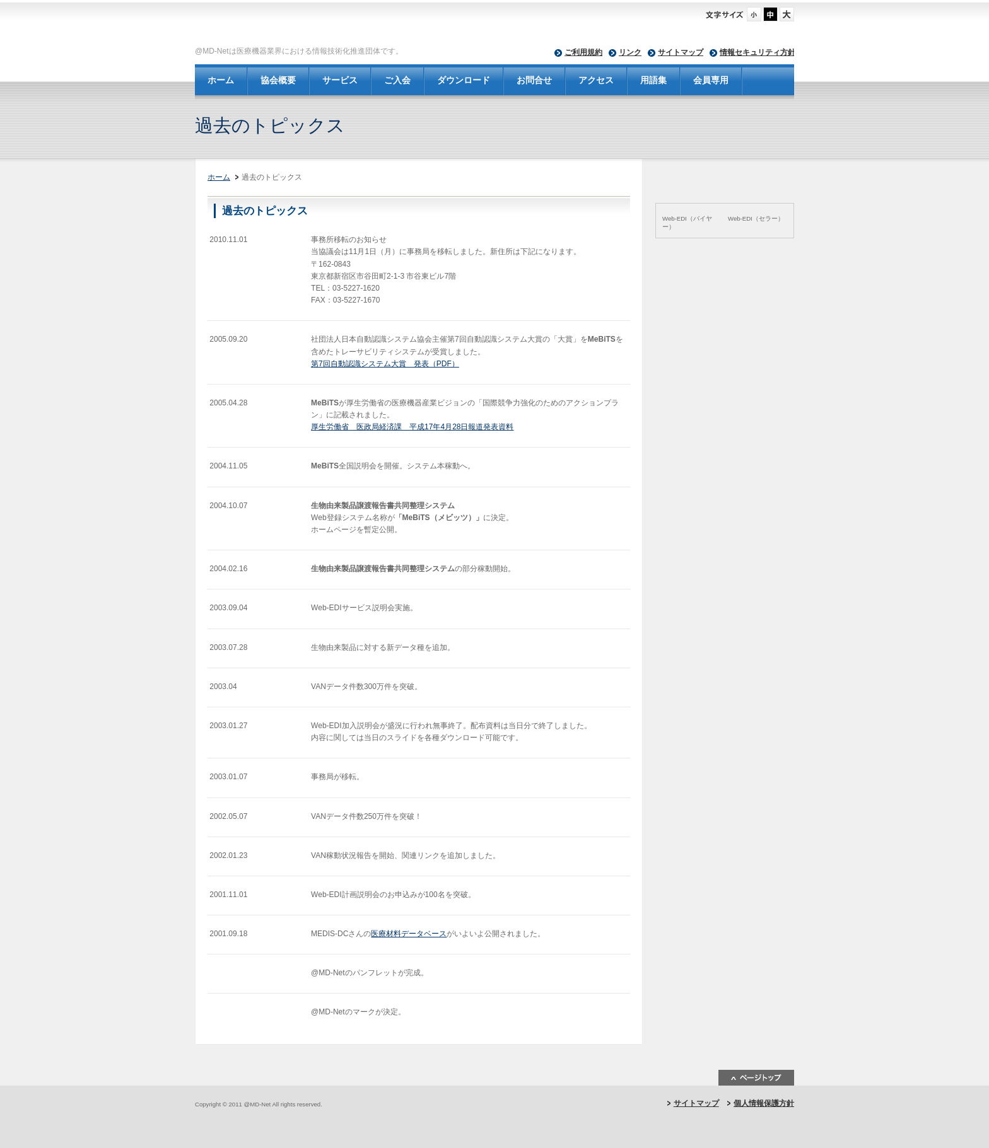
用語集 (653, 80)
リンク (630, 52)
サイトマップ (680, 52)
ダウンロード (463, 80)
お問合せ (534, 80)
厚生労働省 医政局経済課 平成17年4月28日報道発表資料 (412, 426)
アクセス (596, 80)
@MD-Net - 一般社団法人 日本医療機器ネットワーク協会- (400, 25)
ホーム (221, 80)
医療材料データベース (409, 933)
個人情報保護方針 (764, 1103)
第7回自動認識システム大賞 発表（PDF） (385, 363)
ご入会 (397, 80)
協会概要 (278, 80)
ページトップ (756, 1078)
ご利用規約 (583, 52)
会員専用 (711, 80)
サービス (340, 80)
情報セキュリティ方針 (757, 52)
